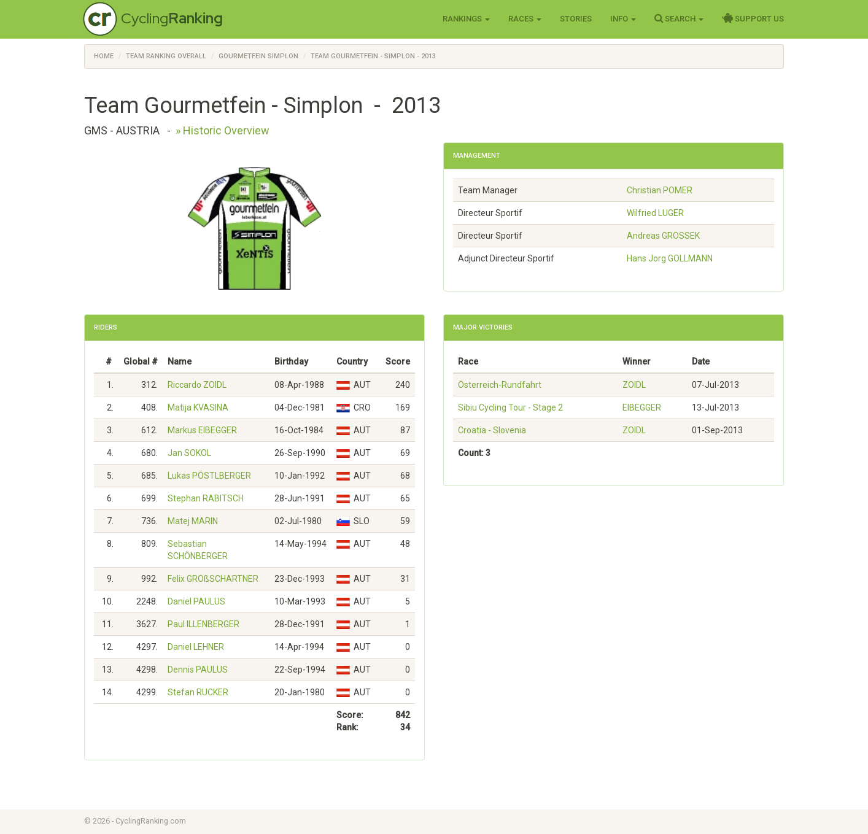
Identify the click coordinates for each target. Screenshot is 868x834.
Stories (576, 18)
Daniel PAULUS (196, 601)
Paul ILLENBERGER (203, 624)
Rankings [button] (466, 18)
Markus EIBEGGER (202, 430)
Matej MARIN (193, 521)
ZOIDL (634, 385)
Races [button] (524, 18)
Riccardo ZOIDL (197, 385)
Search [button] (678, 18)
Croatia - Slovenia (492, 430)
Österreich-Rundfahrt (499, 385)
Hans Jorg (670, 258)
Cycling (172, 18)
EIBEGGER (641, 407)
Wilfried (655, 213)
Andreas (663, 236)
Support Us (753, 18)
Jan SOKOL (189, 453)
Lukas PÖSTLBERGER (209, 476)
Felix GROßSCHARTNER (213, 579)
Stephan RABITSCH (206, 498)
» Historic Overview (222, 130)
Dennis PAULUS (198, 669)
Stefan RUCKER (198, 692)
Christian (659, 190)
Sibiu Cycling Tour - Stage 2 (510, 407)
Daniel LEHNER (196, 647)
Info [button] (623, 18)
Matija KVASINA (198, 407)
